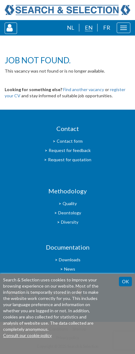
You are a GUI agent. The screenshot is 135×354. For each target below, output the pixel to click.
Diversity (69, 222)
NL (70, 27)
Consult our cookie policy (27, 335)
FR (106, 27)
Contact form (70, 141)
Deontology (69, 212)
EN (89, 27)
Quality (70, 203)
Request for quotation (69, 159)
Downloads (70, 259)
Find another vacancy (83, 89)
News (69, 269)
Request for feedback (70, 150)
